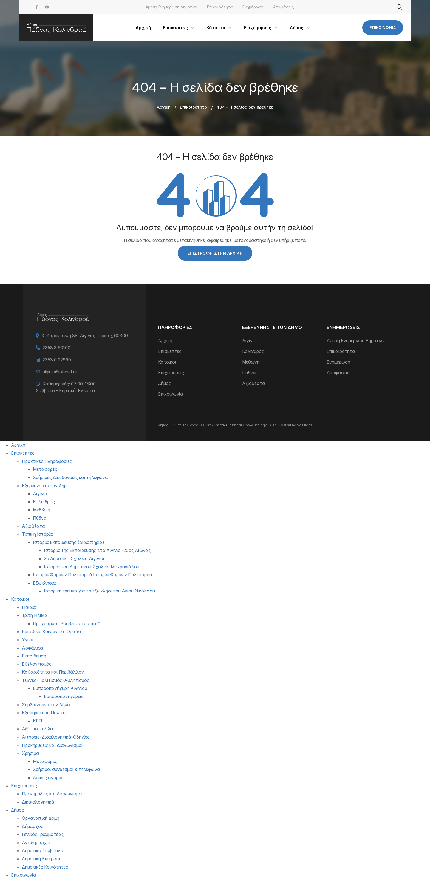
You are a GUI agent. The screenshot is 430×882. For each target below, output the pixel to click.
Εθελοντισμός (37, 664)
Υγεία (28, 639)
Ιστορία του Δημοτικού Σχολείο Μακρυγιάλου (91, 566)
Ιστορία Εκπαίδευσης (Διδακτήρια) (68, 542)
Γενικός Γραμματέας (43, 834)
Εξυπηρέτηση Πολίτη (44, 712)
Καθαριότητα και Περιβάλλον (53, 672)
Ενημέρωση (253, 7)
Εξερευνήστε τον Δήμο (45, 485)
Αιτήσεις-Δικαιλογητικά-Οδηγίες (56, 737)
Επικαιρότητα (220, 7)
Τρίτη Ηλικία (34, 615)
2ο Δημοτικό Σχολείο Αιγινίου (75, 558)
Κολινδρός (253, 351)
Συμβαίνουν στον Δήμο (46, 704)
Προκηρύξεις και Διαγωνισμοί (52, 745)
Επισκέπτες (170, 351)
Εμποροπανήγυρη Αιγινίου (60, 688)
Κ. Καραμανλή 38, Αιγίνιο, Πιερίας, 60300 (84, 335)
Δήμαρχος (32, 826)
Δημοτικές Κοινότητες (45, 867)
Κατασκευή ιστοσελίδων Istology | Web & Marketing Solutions (263, 425)
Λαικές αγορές (48, 777)
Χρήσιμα (30, 753)
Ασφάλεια (32, 648)
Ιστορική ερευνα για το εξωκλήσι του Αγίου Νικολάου (99, 591)
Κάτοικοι (167, 362)
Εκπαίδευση (34, 656)
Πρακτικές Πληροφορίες (47, 461)
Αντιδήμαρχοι (36, 842)
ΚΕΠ (37, 721)
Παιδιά (29, 607)
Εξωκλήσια (44, 583)
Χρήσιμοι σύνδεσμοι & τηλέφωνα (66, 769)
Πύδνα (249, 372)
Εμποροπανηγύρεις (64, 696)
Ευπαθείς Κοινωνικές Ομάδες (52, 631)
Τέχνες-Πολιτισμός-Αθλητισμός (55, 680)
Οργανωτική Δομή (40, 818)
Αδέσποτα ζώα (37, 728)
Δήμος (164, 383)
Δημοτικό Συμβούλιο (43, 850)
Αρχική (164, 107)
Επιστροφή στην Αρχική (215, 253)
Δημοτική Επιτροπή (41, 858)
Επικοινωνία (382, 27)
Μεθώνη (250, 362)
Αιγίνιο (249, 340)
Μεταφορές (45, 469)
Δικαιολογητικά (38, 802)
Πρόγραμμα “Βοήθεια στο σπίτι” (66, 623)
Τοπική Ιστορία (37, 534)
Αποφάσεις (283, 7)
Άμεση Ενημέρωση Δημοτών (171, 7)
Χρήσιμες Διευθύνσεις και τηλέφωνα (70, 477)
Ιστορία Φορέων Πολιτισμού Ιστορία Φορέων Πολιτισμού (92, 574)
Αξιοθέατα (253, 383)
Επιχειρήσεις (171, 372)
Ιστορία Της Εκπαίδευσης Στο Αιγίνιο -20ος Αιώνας (97, 550)
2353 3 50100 (56, 347)
